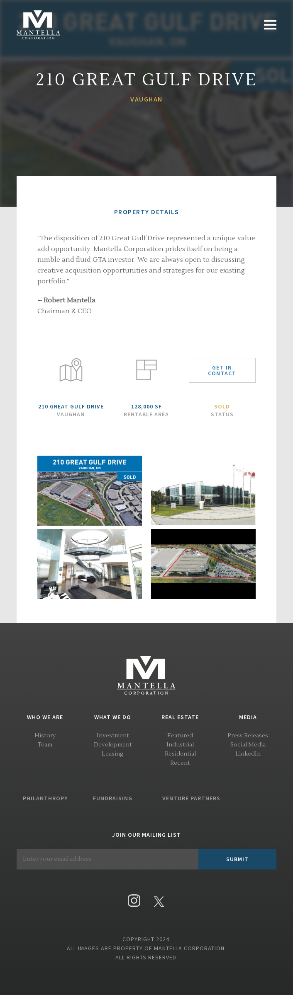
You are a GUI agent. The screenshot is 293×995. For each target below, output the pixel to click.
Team (45, 745)
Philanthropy (45, 798)
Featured (180, 735)
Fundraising (112, 798)
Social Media (248, 745)
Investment (113, 735)
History (45, 735)
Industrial (180, 745)
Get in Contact (222, 370)
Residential (180, 754)
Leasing (113, 754)
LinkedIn (248, 754)
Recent (180, 763)
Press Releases (247, 735)
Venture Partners (191, 798)
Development (113, 745)
